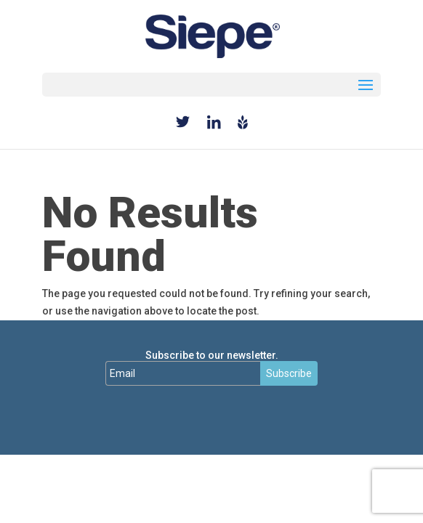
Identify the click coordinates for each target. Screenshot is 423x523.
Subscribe (289, 373)
